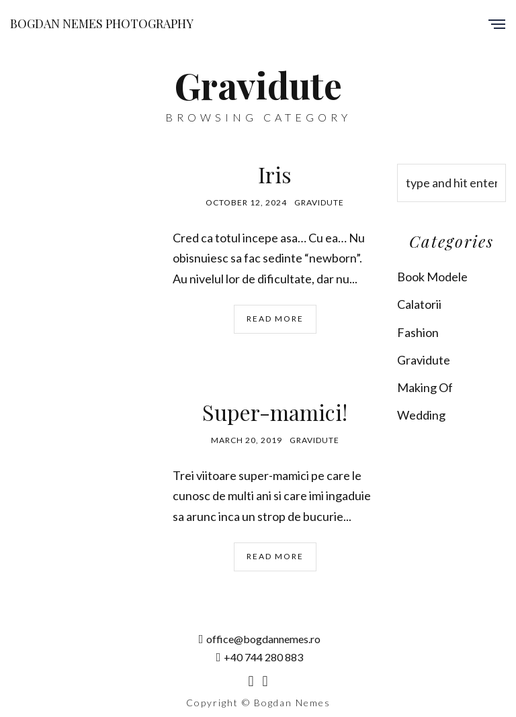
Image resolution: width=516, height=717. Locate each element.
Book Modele (432, 276)
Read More (275, 319)
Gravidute (319, 202)
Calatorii (419, 304)
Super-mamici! (274, 411)
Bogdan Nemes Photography (102, 23)
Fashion (418, 332)
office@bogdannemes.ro (260, 638)
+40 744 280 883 (260, 657)
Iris (275, 174)
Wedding (421, 415)
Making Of (425, 387)
